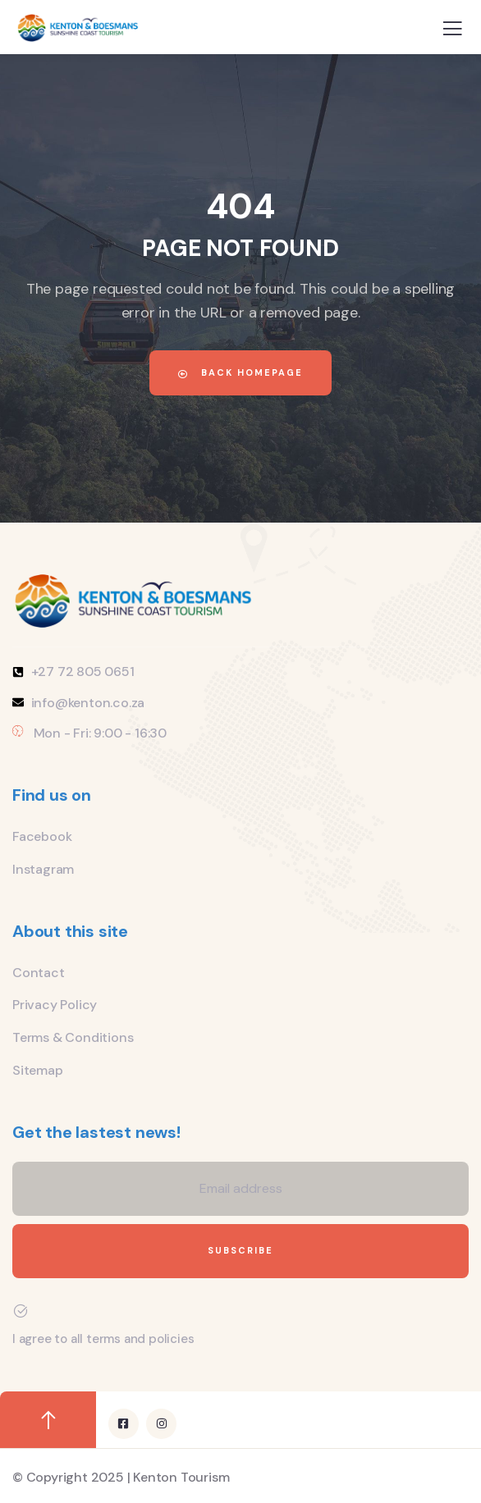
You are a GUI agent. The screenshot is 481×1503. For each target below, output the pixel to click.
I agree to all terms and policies (103, 1339)
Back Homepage (240, 372)
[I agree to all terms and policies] (20, 1311)
